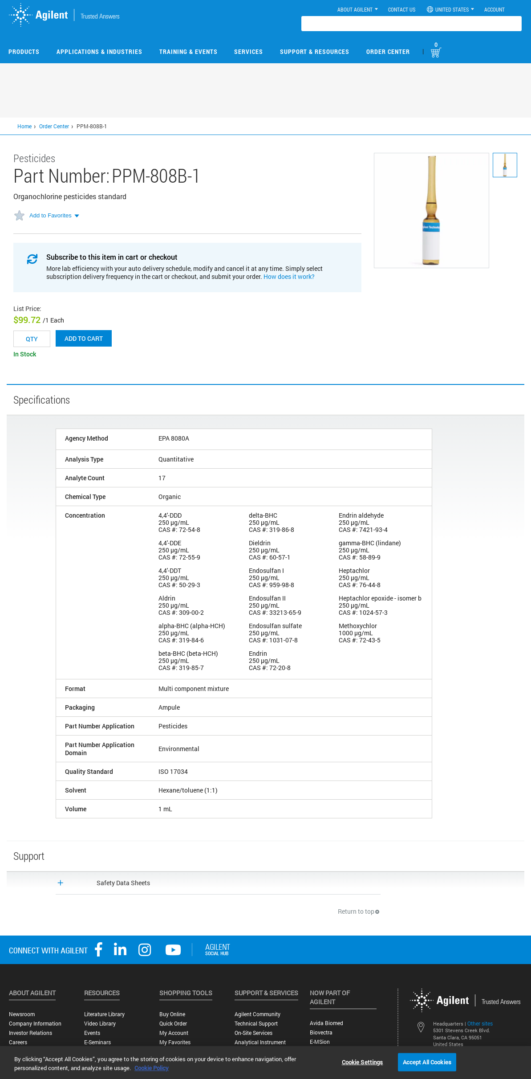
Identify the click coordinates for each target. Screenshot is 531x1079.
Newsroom (22, 1014)
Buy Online (172, 1014)
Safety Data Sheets (123, 883)
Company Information (35, 1023)
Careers (18, 1042)
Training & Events (188, 51)
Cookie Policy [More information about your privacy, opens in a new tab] (151, 1068)
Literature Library (104, 1014)
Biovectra (321, 1032)
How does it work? (289, 276)
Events (92, 1033)
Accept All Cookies (427, 1062)
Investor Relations (30, 1033)
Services (248, 51)
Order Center (388, 51)
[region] (265, 1062)
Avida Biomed (326, 1023)
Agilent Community (257, 1014)
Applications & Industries (99, 51)
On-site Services (253, 1033)
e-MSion (320, 1041)
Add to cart (84, 338)
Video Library (100, 1023)
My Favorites (175, 1042)
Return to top (359, 911)
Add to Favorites (50, 215)
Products (24, 51)
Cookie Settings (362, 1062)
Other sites (480, 1023)
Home (24, 126)
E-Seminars (97, 1042)
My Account (173, 1033)
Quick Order (173, 1023)
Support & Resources (314, 51)
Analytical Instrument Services (260, 1045)
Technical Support (256, 1023)
